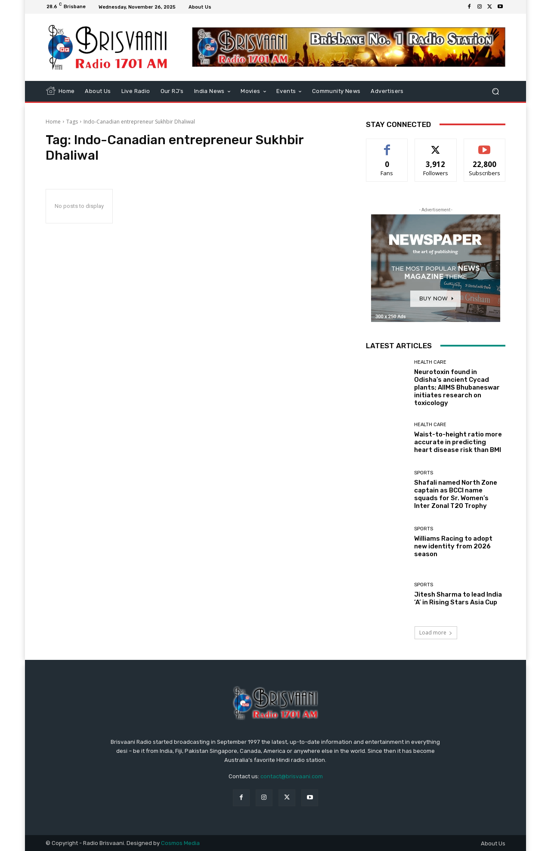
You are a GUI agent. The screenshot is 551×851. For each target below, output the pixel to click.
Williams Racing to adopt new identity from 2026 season (453, 546)
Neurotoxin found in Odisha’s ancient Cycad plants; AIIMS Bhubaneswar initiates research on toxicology (457, 387)
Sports (423, 472)
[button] (495, 91)
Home (53, 121)
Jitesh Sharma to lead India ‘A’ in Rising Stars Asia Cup (458, 598)
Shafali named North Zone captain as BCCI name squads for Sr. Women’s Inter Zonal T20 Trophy (455, 494)
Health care (430, 362)
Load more (435, 632)
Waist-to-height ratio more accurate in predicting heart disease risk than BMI (458, 442)
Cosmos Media (180, 843)
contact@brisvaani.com (291, 776)
